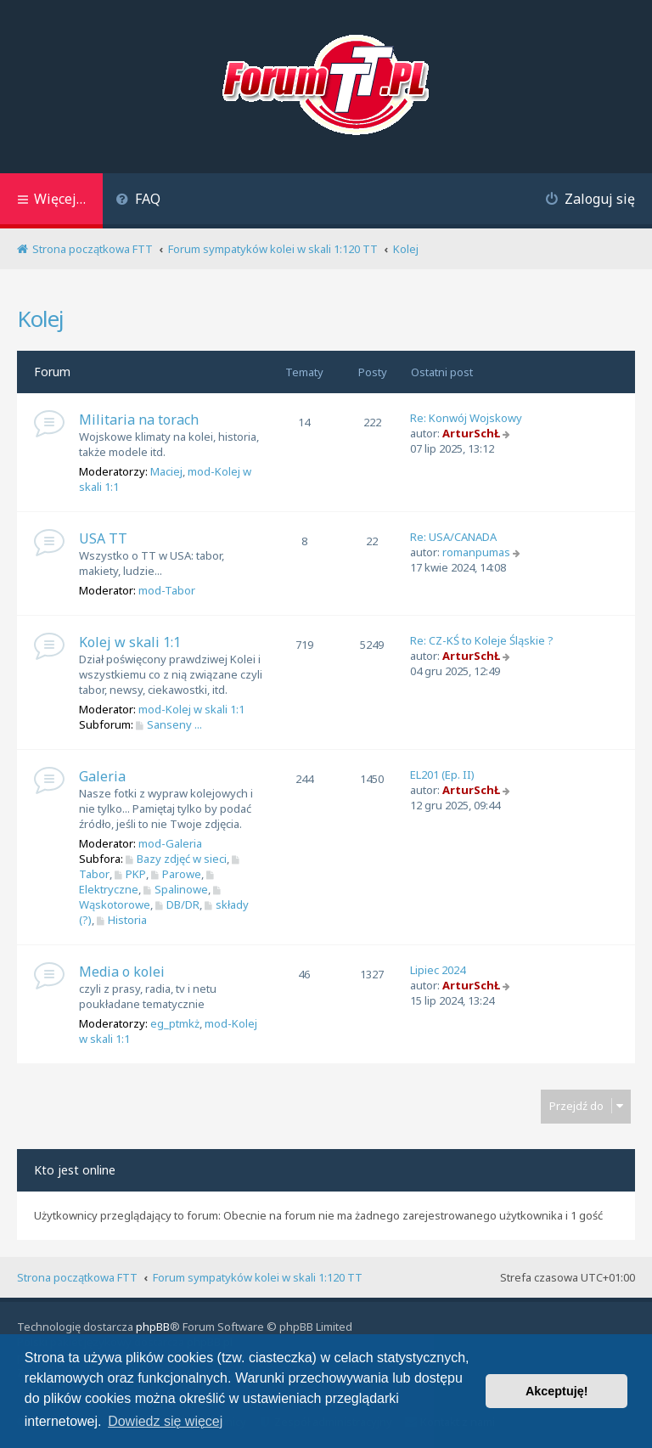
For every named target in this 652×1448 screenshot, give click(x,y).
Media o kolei (122, 971)
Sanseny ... (169, 724)
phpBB (153, 1326)
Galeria (102, 776)
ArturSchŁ (471, 433)
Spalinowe (175, 889)
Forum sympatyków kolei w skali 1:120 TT (258, 1277)
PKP (130, 874)
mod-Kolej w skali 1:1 (191, 709)
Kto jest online (74, 1170)
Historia (122, 919)
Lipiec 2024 (437, 970)
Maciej (166, 471)
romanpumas (476, 552)
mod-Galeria (170, 843)
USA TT (103, 538)
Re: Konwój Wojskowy (466, 417)
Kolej (40, 318)
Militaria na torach (139, 419)
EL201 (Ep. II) (442, 774)
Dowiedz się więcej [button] (165, 1421)
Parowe (176, 874)
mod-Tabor (166, 590)
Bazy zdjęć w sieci (176, 858)
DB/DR (177, 904)
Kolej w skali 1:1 (130, 642)
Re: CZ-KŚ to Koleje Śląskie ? (482, 640)
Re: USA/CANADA (453, 536)
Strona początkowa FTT (77, 1277)
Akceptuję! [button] (557, 1391)
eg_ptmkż (175, 1023)
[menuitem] (138, 200)
